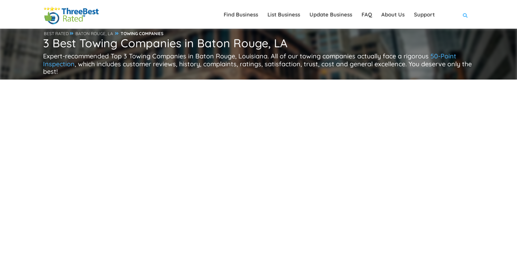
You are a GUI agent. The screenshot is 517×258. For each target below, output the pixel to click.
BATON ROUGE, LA (94, 33)
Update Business (330, 14)
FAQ (367, 14)
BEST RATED (56, 33)
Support (424, 14)
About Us (393, 14)
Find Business (241, 14)
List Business (283, 14)
